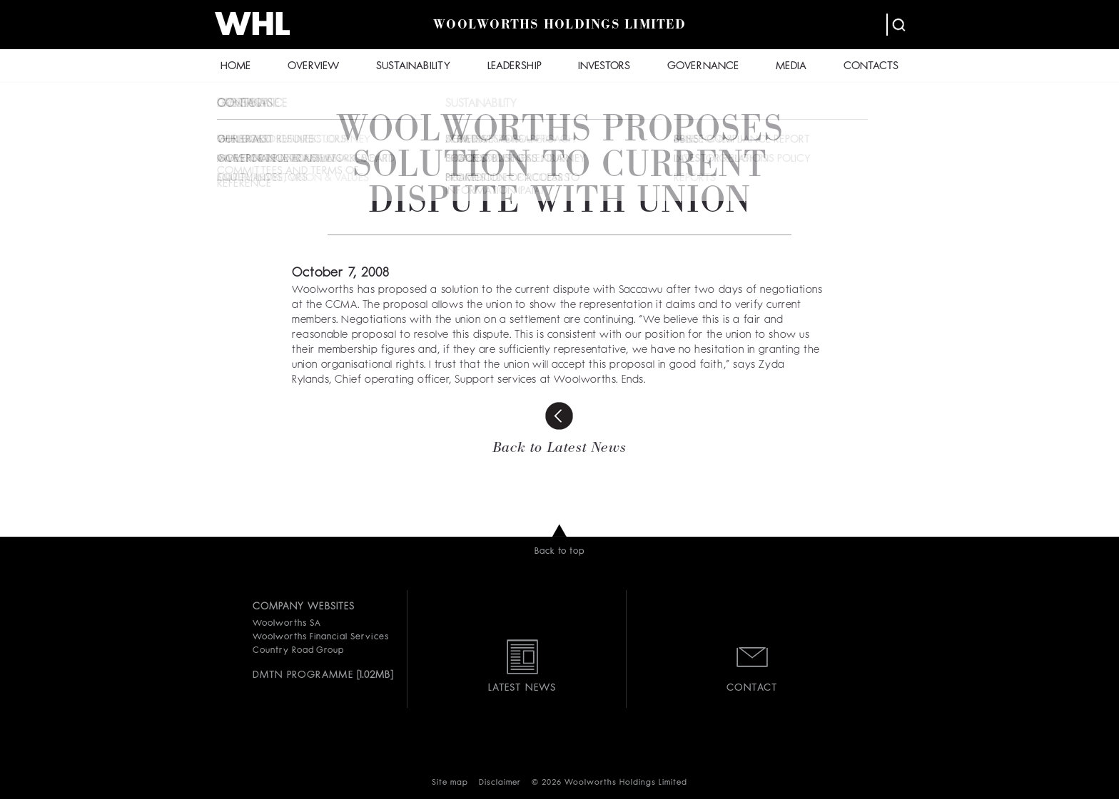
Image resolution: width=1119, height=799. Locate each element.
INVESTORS (604, 66)
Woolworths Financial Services (321, 637)
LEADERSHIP (514, 66)
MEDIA (791, 66)
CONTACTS (871, 66)
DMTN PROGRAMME (303, 675)
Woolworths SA (286, 623)
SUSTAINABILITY (413, 66)
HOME (235, 66)
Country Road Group (298, 650)
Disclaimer (500, 783)
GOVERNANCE (703, 66)
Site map (450, 783)
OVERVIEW (313, 66)
